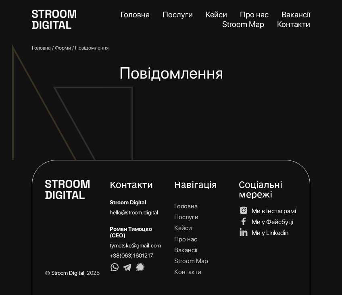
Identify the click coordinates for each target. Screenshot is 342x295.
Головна (41, 48)
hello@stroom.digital (134, 212)
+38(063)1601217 (131, 255)
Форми (63, 48)
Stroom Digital (67, 273)
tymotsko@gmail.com (135, 245)
